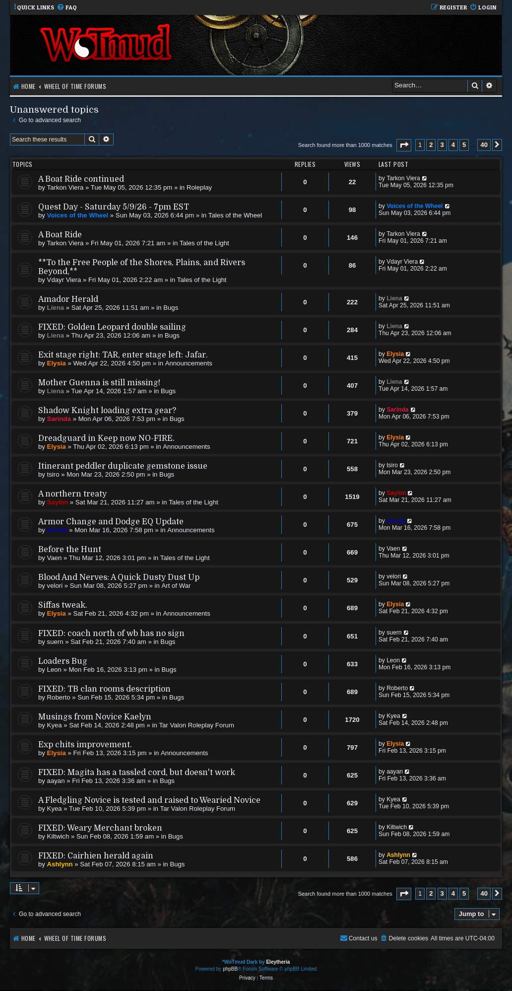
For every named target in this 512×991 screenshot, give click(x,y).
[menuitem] (67, 7)
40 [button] (483, 144)
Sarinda (59, 419)
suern (55, 641)
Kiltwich (58, 836)
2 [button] (431, 144)
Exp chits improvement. (85, 744)
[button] (403, 145)
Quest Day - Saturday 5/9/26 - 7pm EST (113, 207)
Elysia (56, 363)
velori (55, 585)
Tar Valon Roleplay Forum (196, 725)
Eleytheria (278, 962)
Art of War (176, 585)
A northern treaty (72, 494)
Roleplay (199, 187)
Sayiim (57, 502)
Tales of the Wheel (235, 215)
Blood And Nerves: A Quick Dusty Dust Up (118, 577)
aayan (56, 780)
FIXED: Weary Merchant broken (100, 828)
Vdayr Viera (64, 279)
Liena (55, 307)
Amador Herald (68, 299)
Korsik (57, 530)
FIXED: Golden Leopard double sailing (112, 327)
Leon (54, 669)
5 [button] (464, 144)
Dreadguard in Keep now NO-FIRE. (106, 438)
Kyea (54, 725)
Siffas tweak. (62, 605)
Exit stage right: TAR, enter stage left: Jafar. (123, 355)
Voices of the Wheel (78, 215)
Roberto (58, 697)
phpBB (230, 969)
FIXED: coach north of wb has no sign (111, 633)
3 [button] (442, 144)
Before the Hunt (69, 549)
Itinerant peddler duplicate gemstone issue (122, 466)
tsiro (53, 474)
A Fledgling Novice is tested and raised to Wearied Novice (149, 800)
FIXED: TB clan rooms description (104, 689)
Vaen (54, 558)
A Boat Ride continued (81, 179)
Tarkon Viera (65, 187)
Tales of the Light (204, 243)
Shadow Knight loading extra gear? (107, 410)
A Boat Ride (60, 234)
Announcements (188, 363)
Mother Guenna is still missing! (99, 382)
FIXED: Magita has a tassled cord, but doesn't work (136, 772)
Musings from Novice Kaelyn (94, 716)
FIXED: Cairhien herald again (95, 855)
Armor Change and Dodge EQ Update (111, 521)
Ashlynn (60, 864)
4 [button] (453, 144)
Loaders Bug (62, 661)
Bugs (170, 307)
